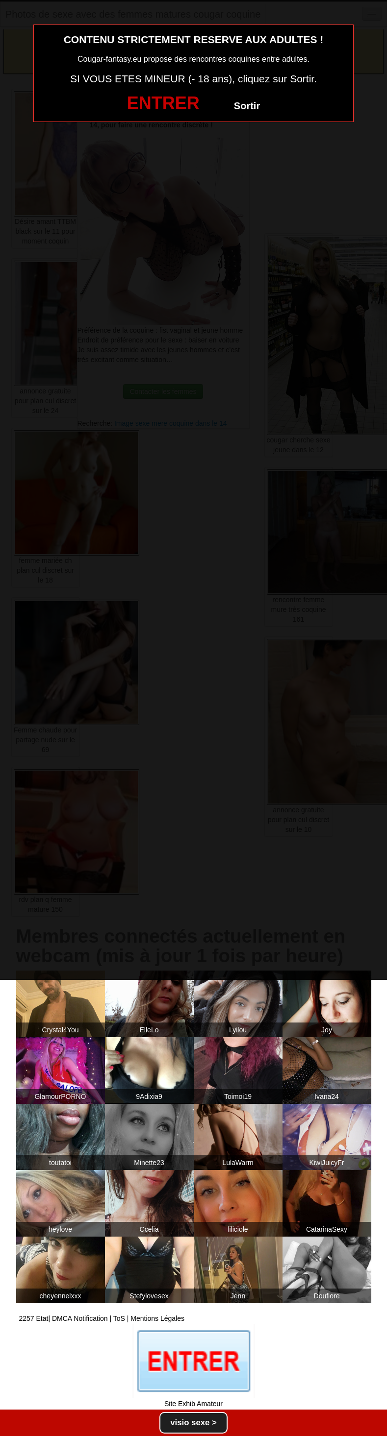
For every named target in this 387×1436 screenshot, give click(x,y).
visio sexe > (193, 1422)
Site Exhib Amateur (193, 1404)
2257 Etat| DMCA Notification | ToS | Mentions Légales (102, 1318)
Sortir (247, 105)
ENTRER (163, 103)
